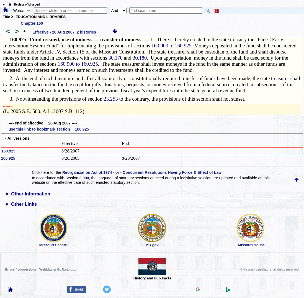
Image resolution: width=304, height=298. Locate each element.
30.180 (140, 58)
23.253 (111, 99)
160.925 (8, 151)
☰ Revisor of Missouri (23, 4)
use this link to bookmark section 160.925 (49, 129)
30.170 (115, 58)
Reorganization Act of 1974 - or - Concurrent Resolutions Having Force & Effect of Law (141, 172)
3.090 (84, 178)
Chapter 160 (32, 23)
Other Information (30, 194)
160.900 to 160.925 (171, 46)
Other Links (24, 204)
